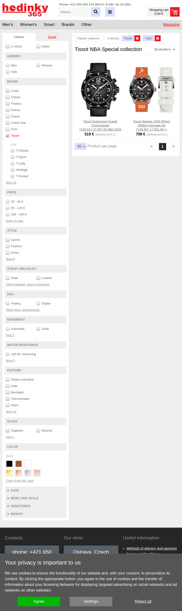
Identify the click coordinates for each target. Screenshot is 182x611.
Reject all (143, 601)
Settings (91, 601)
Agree (38, 601)
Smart (52, 37)
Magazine (171, 25)
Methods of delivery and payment (152, 548)
